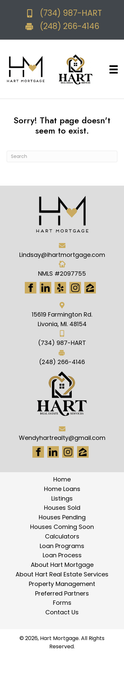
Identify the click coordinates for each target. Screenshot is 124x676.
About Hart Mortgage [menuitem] (62, 565)
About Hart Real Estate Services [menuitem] (62, 574)
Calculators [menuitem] (62, 536)
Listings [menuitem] (62, 498)
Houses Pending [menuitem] (62, 517)
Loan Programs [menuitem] (62, 546)
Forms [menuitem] (62, 603)
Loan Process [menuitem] (62, 555)
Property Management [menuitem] (62, 584)
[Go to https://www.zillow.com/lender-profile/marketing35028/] (90, 287)
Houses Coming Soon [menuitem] (62, 527)
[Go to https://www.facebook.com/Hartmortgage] (30, 287)
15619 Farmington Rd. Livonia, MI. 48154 (62, 319)
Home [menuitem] (62, 479)
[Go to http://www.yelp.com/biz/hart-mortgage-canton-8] (60, 287)
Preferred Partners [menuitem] (62, 593)
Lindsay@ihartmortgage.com (62, 255)
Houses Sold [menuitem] (62, 508)
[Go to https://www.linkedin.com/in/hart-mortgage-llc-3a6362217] (45, 287)
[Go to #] (68, 452)
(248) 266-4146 (69, 26)
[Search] (62, 156)
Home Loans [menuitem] (62, 489)
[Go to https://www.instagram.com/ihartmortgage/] (75, 287)
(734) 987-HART (71, 13)
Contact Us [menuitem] (62, 612)
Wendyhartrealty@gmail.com (62, 438)
